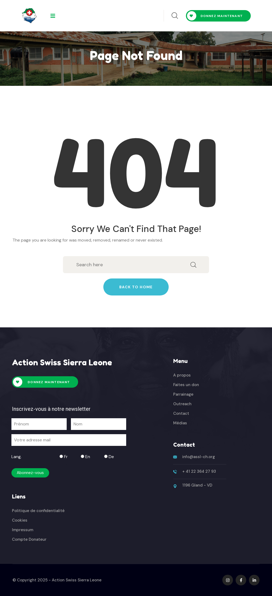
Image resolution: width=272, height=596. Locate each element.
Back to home (136, 287)
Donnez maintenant (215, 15)
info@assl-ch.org (198, 456)
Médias (180, 423)
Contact (181, 413)
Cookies (19, 520)
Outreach (182, 404)
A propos (182, 375)
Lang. (16, 456)
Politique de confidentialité (38, 510)
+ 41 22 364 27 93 (199, 471)
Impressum (22, 529)
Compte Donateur (29, 539)
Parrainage (183, 394)
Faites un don (186, 384)
